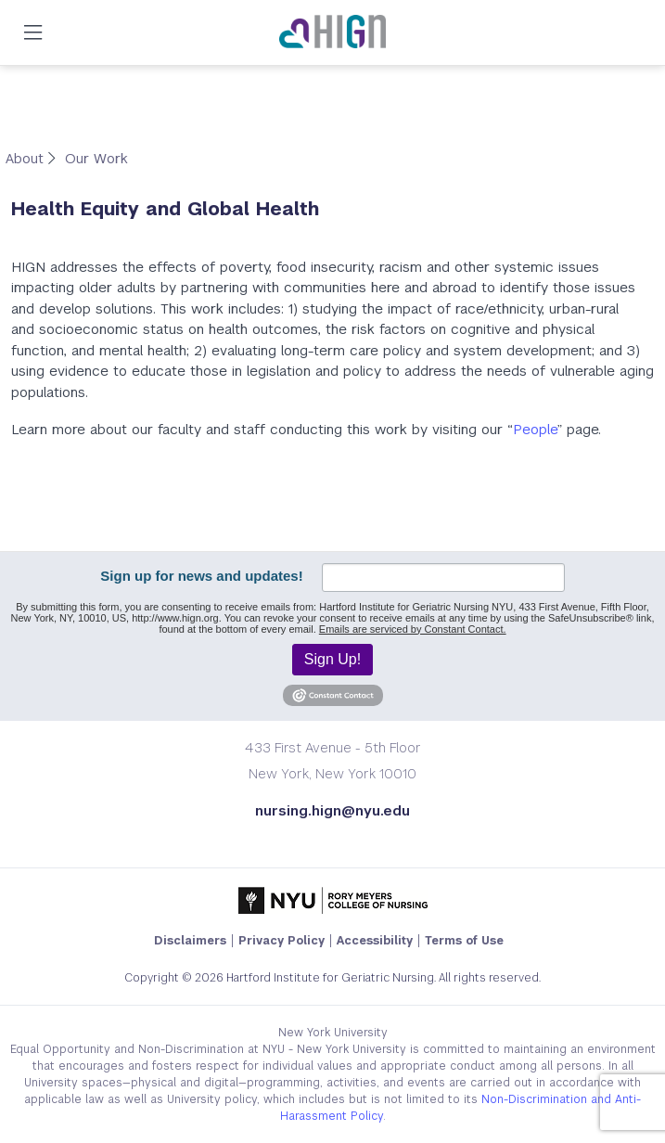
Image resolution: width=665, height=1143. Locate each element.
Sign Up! (332, 659)
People (535, 429)
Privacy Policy (281, 940)
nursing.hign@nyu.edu (332, 810)
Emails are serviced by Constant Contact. (412, 629)
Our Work (96, 158)
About (27, 158)
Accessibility (375, 940)
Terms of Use (464, 940)
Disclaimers (190, 940)
